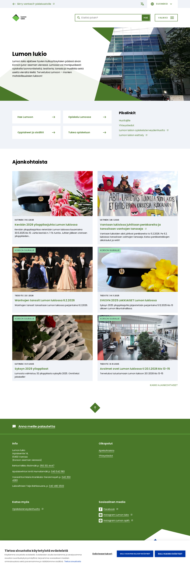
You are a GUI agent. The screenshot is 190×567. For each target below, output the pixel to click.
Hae (146, 17)
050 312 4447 (47, 465)
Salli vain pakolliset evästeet (135, 554)
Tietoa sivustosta (72, 561)
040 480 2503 (56, 485)
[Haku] (112, 17)
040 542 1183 (58, 471)
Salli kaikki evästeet (170, 553)
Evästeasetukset (102, 553)
